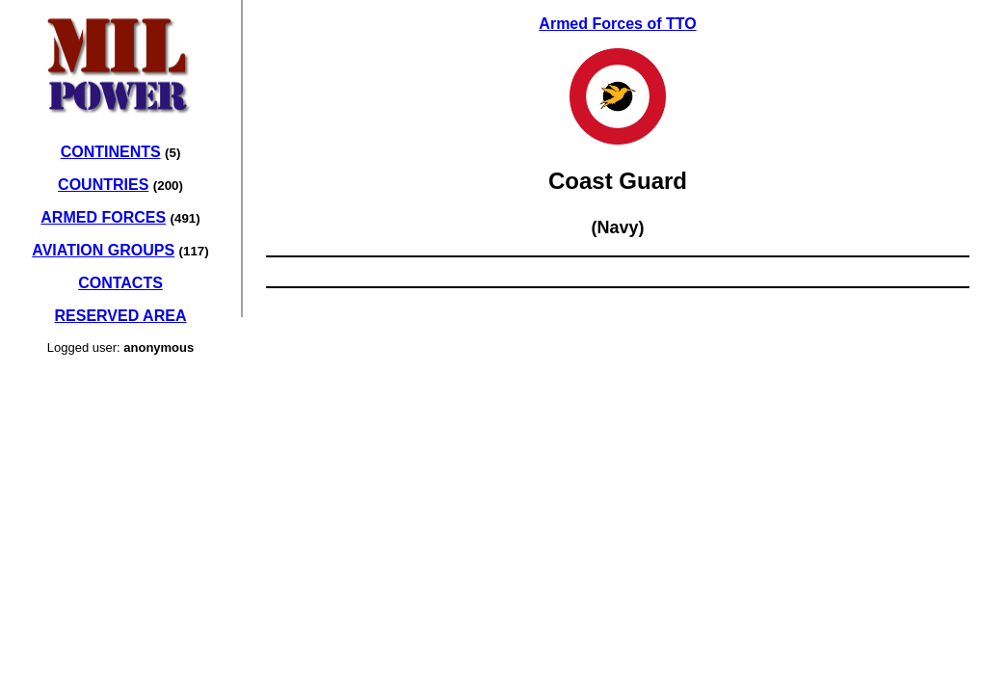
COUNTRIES (103, 184)
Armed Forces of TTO (617, 23)
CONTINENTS (111, 152)
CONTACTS (120, 283)
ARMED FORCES (103, 217)
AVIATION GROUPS (103, 250)
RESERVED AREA (121, 315)
